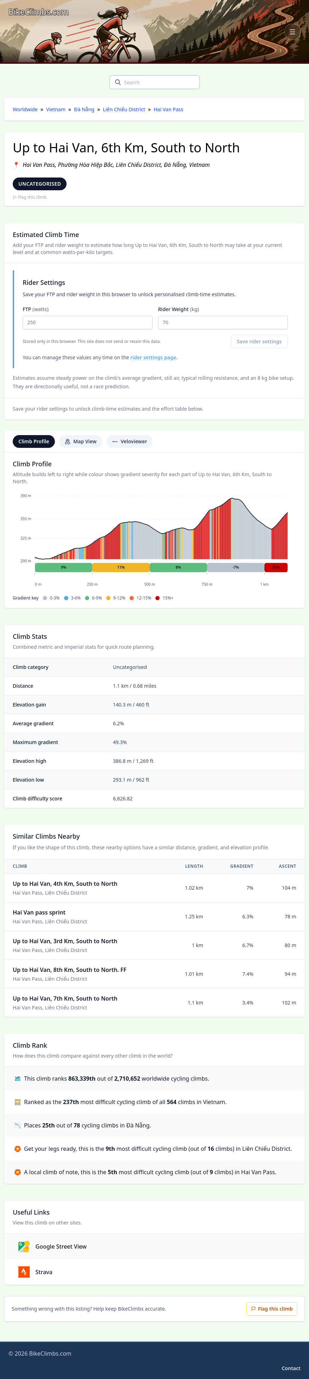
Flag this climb (30, 197)
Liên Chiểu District (124, 109)
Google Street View (52, 1246)
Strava (35, 1272)
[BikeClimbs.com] (38, 12)
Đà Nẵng (84, 109)
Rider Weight (223, 317)
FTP (88, 317)
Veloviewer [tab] (129, 441)
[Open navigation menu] (292, 32)
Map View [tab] (81, 441)
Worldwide (25, 109)
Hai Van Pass (168, 109)
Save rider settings (259, 341)
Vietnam (56, 109)
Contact (291, 1368)
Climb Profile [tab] (33, 441)
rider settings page (153, 357)
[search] (118, 82)
